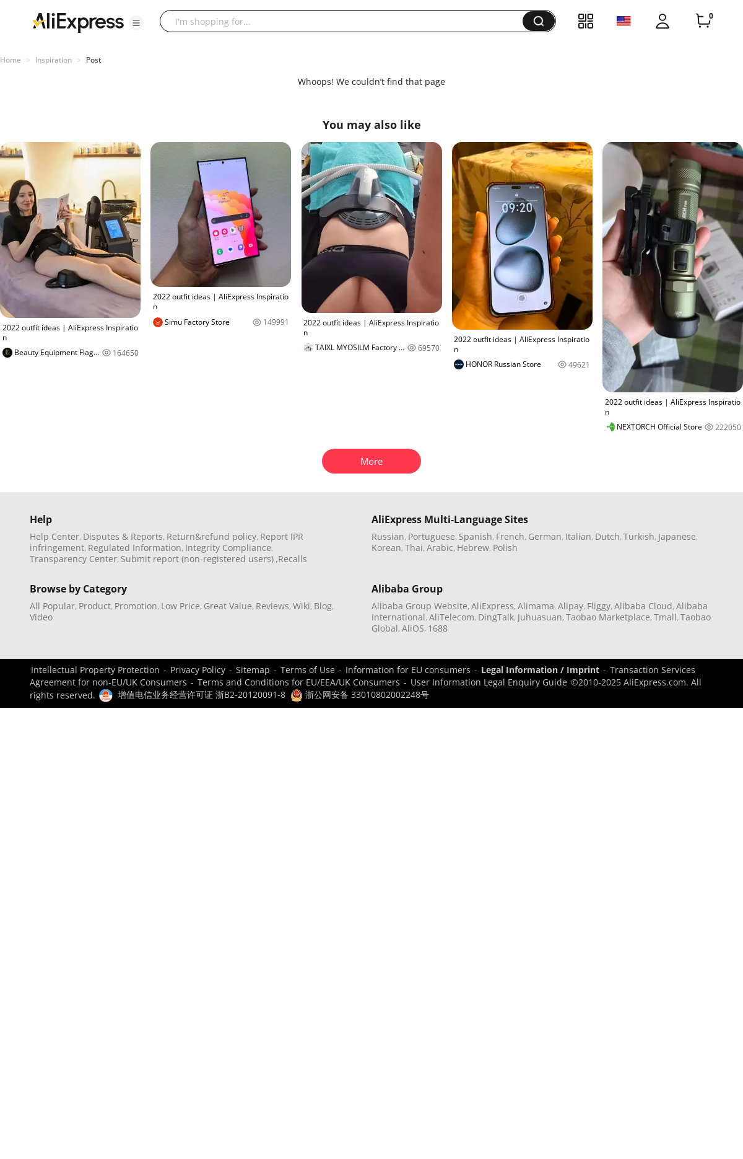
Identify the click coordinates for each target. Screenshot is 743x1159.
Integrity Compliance (228, 547)
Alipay (570, 606)
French (510, 536)
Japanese (677, 536)
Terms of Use (307, 670)
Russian (388, 536)
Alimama (536, 606)
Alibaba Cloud (643, 606)
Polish (505, 547)
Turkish (639, 536)
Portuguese (431, 536)
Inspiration (53, 60)
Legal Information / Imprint (540, 670)
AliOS (413, 628)
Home (10, 60)
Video (41, 617)
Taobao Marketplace (608, 617)
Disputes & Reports (123, 536)
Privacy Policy (197, 670)
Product (95, 606)
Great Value (228, 606)
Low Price (180, 606)
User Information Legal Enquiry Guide (489, 682)
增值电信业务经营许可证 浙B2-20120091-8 (201, 694)
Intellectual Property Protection (95, 670)
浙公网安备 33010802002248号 (359, 694)
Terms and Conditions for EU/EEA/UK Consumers (299, 682)
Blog (323, 606)
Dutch (607, 536)
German (545, 536)
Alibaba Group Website (419, 606)
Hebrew (473, 547)
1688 (438, 628)
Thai (414, 547)
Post (93, 60)
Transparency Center (73, 559)
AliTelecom (451, 617)
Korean (386, 547)
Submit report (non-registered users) (197, 559)
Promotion (136, 606)
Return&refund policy (211, 536)
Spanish (475, 536)
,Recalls (291, 559)
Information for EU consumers (408, 670)
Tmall (665, 617)
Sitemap (253, 670)
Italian (578, 536)
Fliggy (598, 606)
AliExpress (492, 606)
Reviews (272, 606)
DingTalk (496, 617)
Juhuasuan (540, 617)
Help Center (54, 536)
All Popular (52, 606)
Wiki (301, 606)
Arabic (440, 547)
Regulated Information (134, 547)
